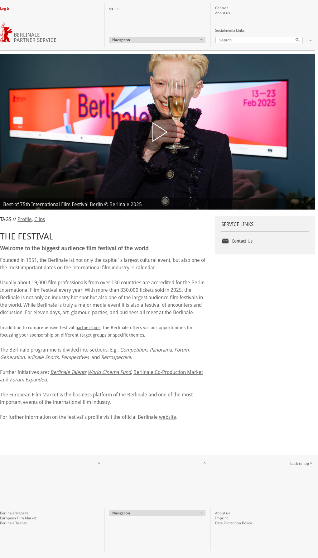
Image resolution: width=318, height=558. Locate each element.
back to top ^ (301, 463)
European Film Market (33, 395)
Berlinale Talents (13, 523)
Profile (24, 219)
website (167, 417)
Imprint (221, 518)
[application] (157, 132)
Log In (5, 8)
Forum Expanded (28, 380)
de (111, 8)
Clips (39, 219)
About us (222, 13)
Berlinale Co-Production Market (168, 372)
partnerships (87, 327)
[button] (157, 132)
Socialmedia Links (229, 30)
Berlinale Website (14, 513)
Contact (221, 8)
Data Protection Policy (233, 523)
